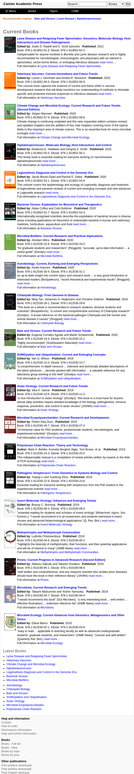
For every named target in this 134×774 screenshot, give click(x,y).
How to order (9, 726)
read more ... (108, 62)
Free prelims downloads (16, 769)
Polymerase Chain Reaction (58, 465)
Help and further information (19, 733)
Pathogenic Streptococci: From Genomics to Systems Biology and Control (67, 473)
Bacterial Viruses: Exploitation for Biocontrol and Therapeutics (59, 204)
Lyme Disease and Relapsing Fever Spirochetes (70, 66)
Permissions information (16, 730)
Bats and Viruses (44, 18)
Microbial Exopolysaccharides (59, 437)
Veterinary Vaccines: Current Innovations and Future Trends (57, 74)
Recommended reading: (17, 18)
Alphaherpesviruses (89, 18)
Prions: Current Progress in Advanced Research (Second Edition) (61, 560)
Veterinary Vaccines (52, 97)
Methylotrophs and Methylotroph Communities (48, 532)
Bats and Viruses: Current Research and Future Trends (54, 330)
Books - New (9, 747)
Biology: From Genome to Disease (48, 295)
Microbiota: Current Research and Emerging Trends (52, 587)
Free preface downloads (16, 765)
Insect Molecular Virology (56, 524)
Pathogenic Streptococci (55, 493)
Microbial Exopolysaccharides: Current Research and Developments (63, 417)
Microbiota (47, 607)
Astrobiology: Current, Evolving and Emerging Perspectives (57, 263)
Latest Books (14, 651)
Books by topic (10, 751)
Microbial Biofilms (51, 256)
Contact (6, 722)
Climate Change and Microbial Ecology (64, 137)
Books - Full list (11, 743)
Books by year (10, 755)
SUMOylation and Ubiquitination (60, 378)
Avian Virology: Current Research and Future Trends (52, 386)
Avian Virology (49, 410)
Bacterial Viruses (51, 228)
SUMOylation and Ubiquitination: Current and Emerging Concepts (61, 354)
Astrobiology (48, 287)
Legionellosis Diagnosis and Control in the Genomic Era (55, 172)
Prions (44, 579)
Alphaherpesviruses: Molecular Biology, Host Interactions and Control (64, 145)
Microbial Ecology (51, 643)
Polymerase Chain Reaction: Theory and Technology (52, 445)
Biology (52, 323)
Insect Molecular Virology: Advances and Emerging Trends (56, 500)
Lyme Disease (65, 18)
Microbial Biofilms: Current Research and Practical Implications (60, 236)
